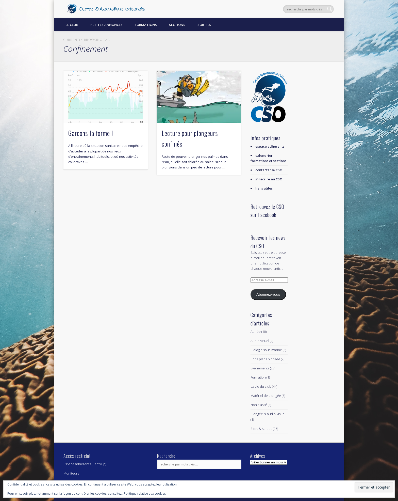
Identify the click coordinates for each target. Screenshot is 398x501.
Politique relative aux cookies (145, 493)
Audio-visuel (260, 340)
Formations (146, 24)
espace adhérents (269, 146)
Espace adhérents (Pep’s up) (84, 464)
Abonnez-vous (268, 294)
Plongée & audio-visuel (268, 414)
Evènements (260, 368)
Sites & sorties (261, 428)
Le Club (71, 24)
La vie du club (261, 386)
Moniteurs (71, 473)
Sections (177, 24)
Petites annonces (106, 24)
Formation (258, 377)
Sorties (204, 24)
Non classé (259, 404)
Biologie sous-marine (266, 350)
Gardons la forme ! (90, 133)
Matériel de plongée (266, 395)
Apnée (256, 331)
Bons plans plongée (265, 359)
